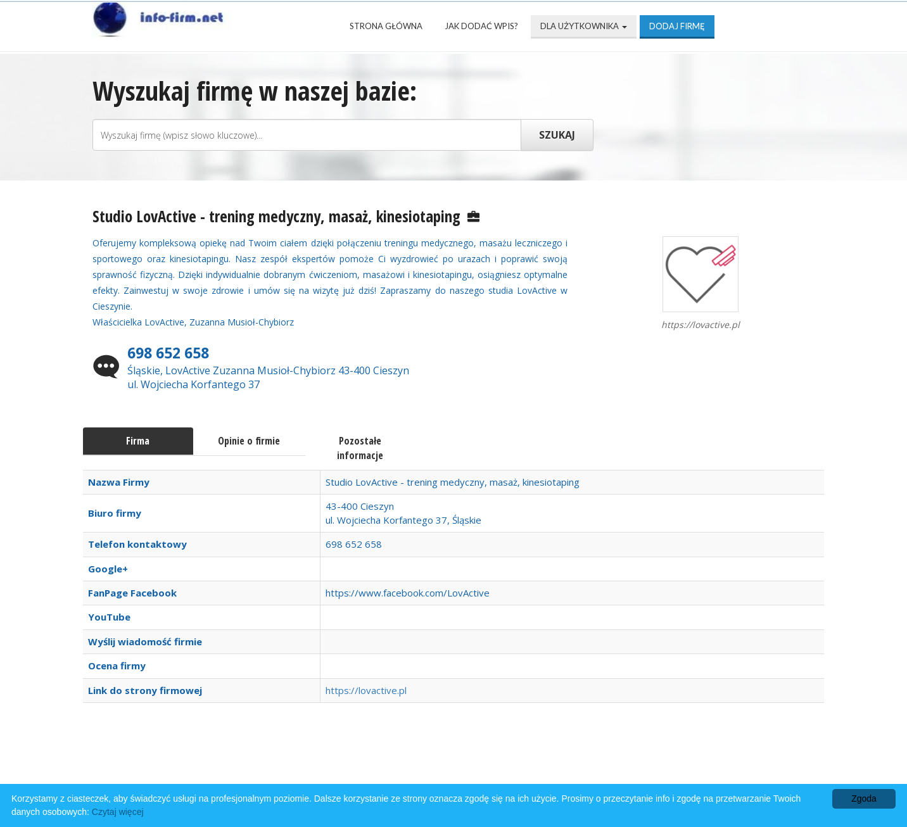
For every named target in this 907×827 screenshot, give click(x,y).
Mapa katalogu (597, 764)
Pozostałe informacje (360, 448)
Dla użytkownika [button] (583, 26)
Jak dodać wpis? (481, 26)
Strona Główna (386, 26)
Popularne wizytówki (386, 764)
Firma (137, 441)
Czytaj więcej (118, 812)
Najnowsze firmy (257, 764)
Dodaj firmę (677, 26)
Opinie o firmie (249, 441)
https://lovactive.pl (366, 690)
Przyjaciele (499, 764)
